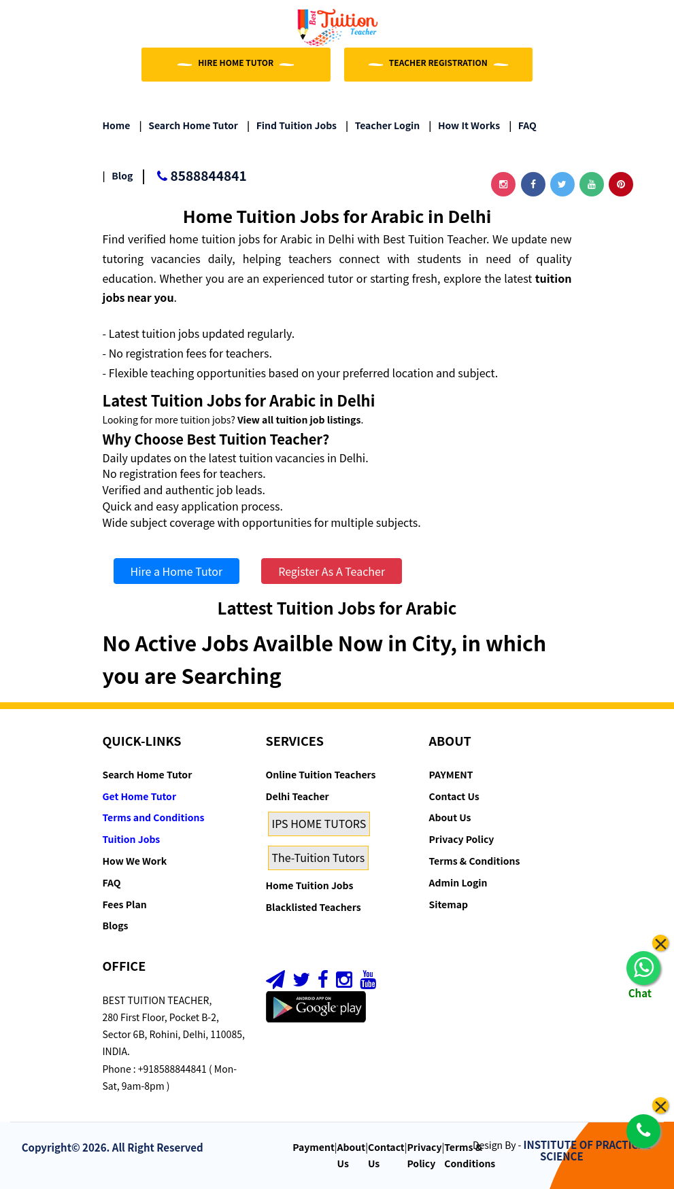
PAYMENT (451, 774)
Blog (118, 175)
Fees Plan (125, 904)
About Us (450, 817)
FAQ (523, 125)
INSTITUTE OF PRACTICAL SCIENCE (587, 1150)
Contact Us (454, 796)
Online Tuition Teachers (321, 774)
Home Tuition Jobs (310, 885)
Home (117, 125)
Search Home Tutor (188, 125)
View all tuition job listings (298, 419)
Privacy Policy (461, 839)
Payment (313, 1147)
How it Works (464, 125)
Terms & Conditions (474, 860)
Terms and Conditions (154, 817)
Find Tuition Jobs (292, 125)
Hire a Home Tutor (177, 571)
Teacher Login (383, 125)
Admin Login (458, 882)
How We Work (135, 860)
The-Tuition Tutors (318, 857)
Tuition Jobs (132, 839)
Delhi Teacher (297, 796)
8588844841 (193, 176)
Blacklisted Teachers (313, 907)
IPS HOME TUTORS (319, 823)
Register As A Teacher (331, 571)
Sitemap (448, 904)
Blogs (116, 925)
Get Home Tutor (140, 796)
